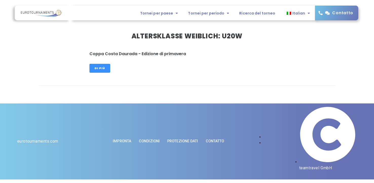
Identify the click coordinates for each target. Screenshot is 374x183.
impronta (122, 141)
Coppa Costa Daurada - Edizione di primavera (137, 54)
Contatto (342, 13)
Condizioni (149, 141)
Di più (100, 68)
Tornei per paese (159, 13)
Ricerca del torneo (257, 13)
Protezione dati (182, 141)
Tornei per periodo (208, 13)
